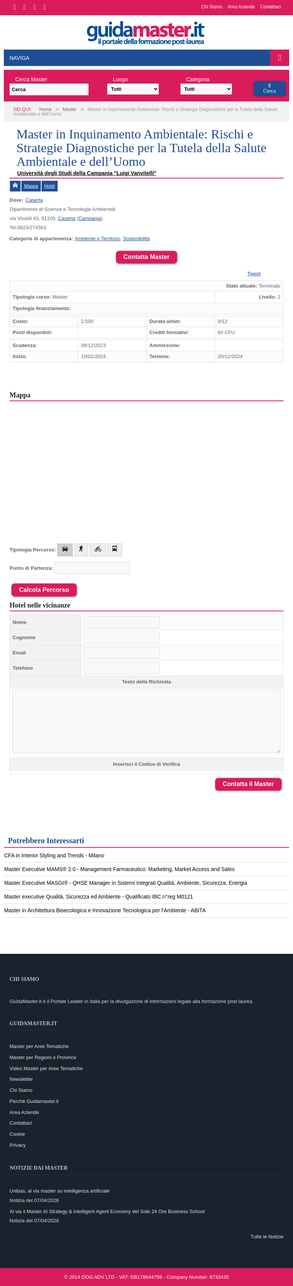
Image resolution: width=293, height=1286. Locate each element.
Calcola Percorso (44, 590)
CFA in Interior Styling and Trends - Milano (54, 855)
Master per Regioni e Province (43, 1057)
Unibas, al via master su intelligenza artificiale (59, 1191)
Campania (89, 218)
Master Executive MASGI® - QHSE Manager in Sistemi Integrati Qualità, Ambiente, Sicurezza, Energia (125, 883)
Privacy (18, 1145)
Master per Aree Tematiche (39, 1046)
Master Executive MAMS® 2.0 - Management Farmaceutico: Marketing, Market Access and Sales (119, 869)
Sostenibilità (136, 238)
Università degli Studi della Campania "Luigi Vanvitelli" (86, 173)
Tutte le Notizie (267, 1236)
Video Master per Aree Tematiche (46, 1068)
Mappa (31, 186)
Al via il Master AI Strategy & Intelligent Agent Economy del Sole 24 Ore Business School (107, 1211)
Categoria (197, 79)
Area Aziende (241, 7)
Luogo (120, 79)
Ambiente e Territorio (97, 238)
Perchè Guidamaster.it (34, 1101)
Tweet (254, 273)
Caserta (34, 200)
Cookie (17, 1134)
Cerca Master (31, 79)
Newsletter (21, 1079)
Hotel (49, 186)
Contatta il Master (248, 784)
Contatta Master (147, 257)
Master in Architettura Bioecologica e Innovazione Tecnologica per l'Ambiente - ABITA (105, 910)
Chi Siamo (211, 7)
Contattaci (270, 7)
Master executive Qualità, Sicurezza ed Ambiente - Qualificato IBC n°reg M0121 (98, 897)
